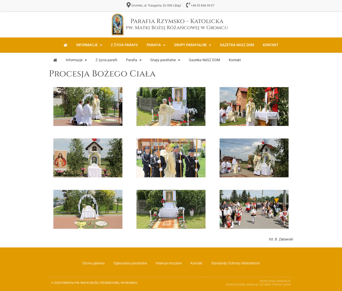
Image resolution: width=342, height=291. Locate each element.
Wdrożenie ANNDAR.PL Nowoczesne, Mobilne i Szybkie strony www (258, 282)
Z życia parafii (124, 45)
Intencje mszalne (169, 263)
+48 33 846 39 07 (202, 5)
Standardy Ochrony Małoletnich (235, 263)
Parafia (156, 45)
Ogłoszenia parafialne (130, 263)
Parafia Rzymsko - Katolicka (177, 24)
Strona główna (93, 263)
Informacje (89, 45)
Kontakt (271, 45)
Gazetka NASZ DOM (237, 45)
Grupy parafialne (192, 45)
